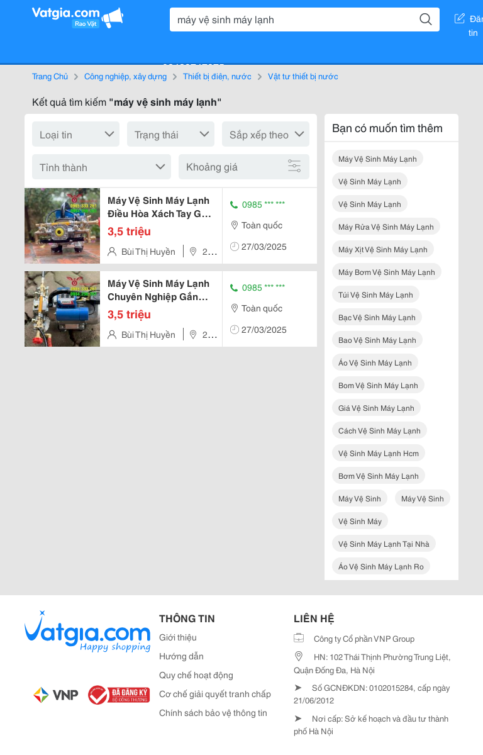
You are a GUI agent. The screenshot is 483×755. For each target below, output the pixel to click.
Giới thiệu (178, 636)
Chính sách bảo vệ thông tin (213, 712)
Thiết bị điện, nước (217, 75)
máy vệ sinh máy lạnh (377, 158)
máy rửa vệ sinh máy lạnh (386, 226)
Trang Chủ (50, 75)
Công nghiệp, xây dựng (125, 75)
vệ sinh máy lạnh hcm (378, 452)
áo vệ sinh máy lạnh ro (381, 566)
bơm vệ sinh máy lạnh (378, 475)
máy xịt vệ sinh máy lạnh (383, 248)
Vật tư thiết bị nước (303, 75)
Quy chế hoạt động (196, 674)
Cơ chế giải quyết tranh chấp (215, 693)
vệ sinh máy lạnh (369, 181)
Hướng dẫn (181, 655)
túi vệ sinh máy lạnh (375, 294)
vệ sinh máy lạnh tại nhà (384, 543)
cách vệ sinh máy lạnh (379, 430)
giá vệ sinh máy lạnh (376, 407)
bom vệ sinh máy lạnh (378, 384)
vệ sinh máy (360, 520)
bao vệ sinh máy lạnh (377, 339)
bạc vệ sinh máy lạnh (377, 316)
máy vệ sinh (359, 498)
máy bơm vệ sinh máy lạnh (386, 271)
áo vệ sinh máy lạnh (375, 362)
